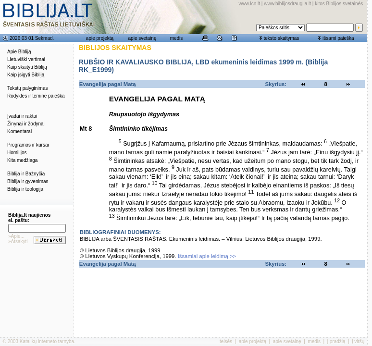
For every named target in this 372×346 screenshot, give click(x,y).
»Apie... (16, 236)
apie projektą (99, 38)
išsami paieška (338, 38)
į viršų (358, 341)
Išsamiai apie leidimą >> (207, 256)
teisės (226, 341)
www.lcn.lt (249, 3)
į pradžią (336, 341)
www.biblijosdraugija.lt (287, 3)
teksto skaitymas (281, 38)
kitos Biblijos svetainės (339, 3)
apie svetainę (142, 38)
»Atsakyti (18, 241)
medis (176, 38)
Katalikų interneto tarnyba (47, 341)
